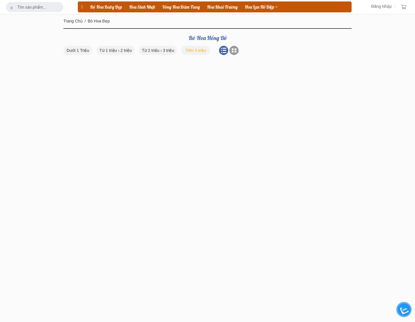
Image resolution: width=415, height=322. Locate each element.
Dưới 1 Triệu (78, 50)
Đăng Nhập (381, 6)
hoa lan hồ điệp (261, 7)
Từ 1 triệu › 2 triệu (115, 50)
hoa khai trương (222, 7)
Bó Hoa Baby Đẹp (106, 7)
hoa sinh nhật (142, 7)
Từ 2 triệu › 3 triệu (158, 50)
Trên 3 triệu (196, 50)
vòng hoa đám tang (181, 7)
